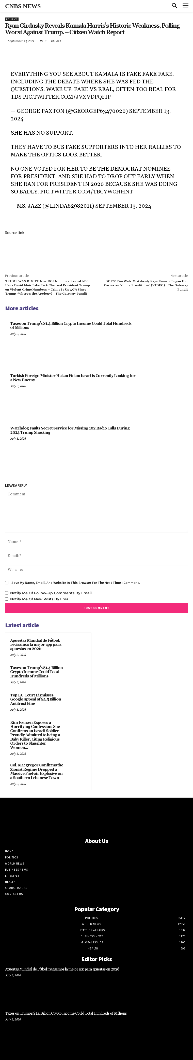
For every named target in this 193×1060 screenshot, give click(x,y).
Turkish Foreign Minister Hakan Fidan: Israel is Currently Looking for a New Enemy (72, 378)
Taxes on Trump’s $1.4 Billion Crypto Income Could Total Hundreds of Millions (70, 325)
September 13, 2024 (123, 206)
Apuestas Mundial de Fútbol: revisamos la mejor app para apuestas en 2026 (35, 644)
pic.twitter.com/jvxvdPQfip (67, 97)
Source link (14, 232)
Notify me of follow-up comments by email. (51, 593)
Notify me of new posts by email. (40, 599)
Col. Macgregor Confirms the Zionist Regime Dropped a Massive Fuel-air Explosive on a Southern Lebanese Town (36, 771)
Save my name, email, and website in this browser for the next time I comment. (75, 582)
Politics (12, 19)
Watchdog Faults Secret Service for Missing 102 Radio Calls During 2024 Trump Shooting (70, 430)
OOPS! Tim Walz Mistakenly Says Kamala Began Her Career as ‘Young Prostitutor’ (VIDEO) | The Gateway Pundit (146, 285)
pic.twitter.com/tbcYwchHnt (86, 191)
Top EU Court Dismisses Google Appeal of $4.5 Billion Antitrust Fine (35, 699)
